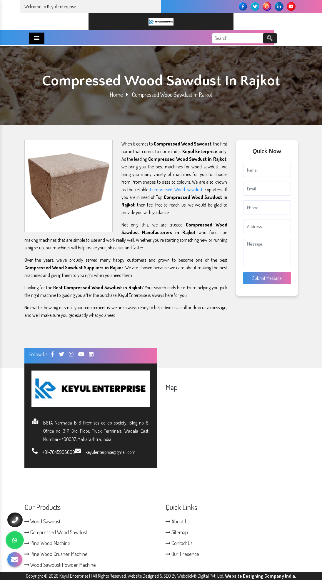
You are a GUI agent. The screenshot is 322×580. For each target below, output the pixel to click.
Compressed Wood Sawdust (176, 189)
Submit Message (266, 278)
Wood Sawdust (42, 521)
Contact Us (179, 543)
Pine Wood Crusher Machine (56, 554)
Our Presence (182, 554)
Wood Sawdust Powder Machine (60, 565)
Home (116, 94)
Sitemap (177, 532)
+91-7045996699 (58, 452)
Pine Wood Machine (47, 543)
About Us (178, 521)
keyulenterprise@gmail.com (111, 452)
